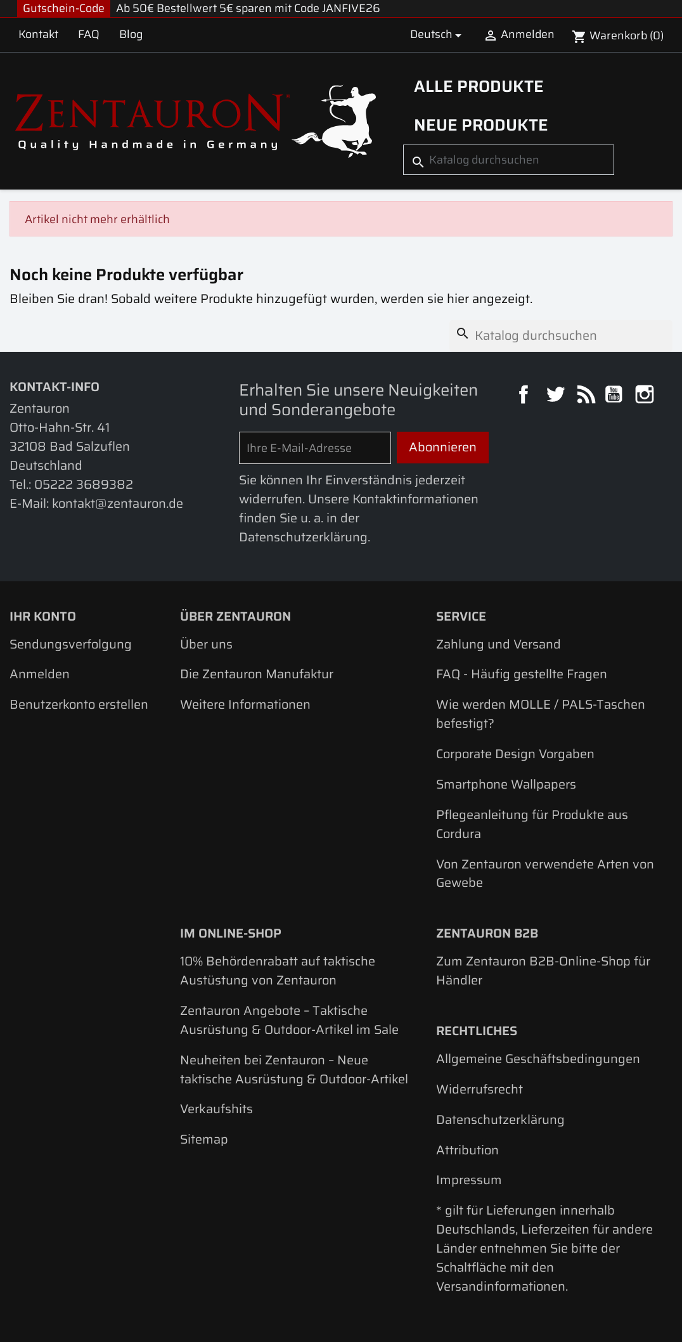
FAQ (89, 34)
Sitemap (204, 1139)
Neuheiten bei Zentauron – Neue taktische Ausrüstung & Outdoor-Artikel (294, 1069)
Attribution (467, 1150)
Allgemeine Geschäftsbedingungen (538, 1058)
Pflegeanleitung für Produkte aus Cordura (532, 824)
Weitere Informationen (245, 704)
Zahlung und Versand (498, 644)
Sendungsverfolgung (71, 644)
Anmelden (40, 674)
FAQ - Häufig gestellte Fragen (521, 674)
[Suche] (509, 160)
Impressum (469, 1180)
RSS (586, 396)
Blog (131, 34)
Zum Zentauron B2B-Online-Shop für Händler (543, 970)
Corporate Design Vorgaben (515, 754)
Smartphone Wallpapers (506, 784)
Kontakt (38, 34)
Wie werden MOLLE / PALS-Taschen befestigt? (540, 713)
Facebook (525, 396)
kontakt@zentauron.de (117, 503)
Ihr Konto (43, 616)
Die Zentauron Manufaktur (256, 674)
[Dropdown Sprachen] (438, 35)
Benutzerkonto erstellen (79, 704)
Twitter (557, 396)
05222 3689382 (83, 484)
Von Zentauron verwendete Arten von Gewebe (545, 873)
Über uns (206, 644)
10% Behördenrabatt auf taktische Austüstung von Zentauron (277, 970)
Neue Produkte (481, 125)
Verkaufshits (216, 1109)
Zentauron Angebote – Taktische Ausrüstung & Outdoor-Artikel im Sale (289, 1020)
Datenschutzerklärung (500, 1119)
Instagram (646, 396)
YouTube (615, 396)
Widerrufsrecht (479, 1089)
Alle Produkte (479, 86)
